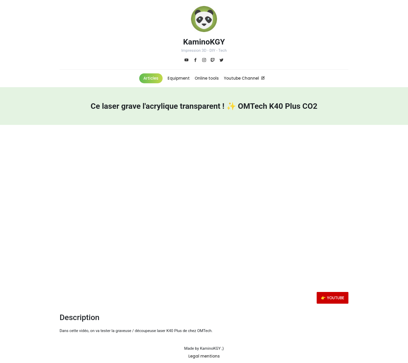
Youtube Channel (244, 78)
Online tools (207, 78)
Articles (150, 78)
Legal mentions (204, 356)
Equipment (179, 78)
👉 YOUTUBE (332, 298)
